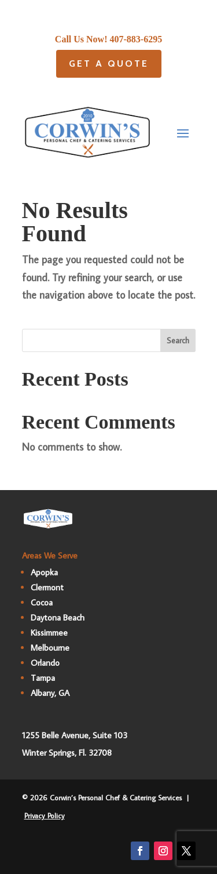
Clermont (47, 587)
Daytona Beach (57, 617)
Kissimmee (49, 632)
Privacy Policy (44, 815)
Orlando (45, 662)
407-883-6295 (136, 39)
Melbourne (50, 647)
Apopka (44, 572)
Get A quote (109, 63)
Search (178, 340)
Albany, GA (50, 692)
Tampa (43, 677)
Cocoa (42, 602)
